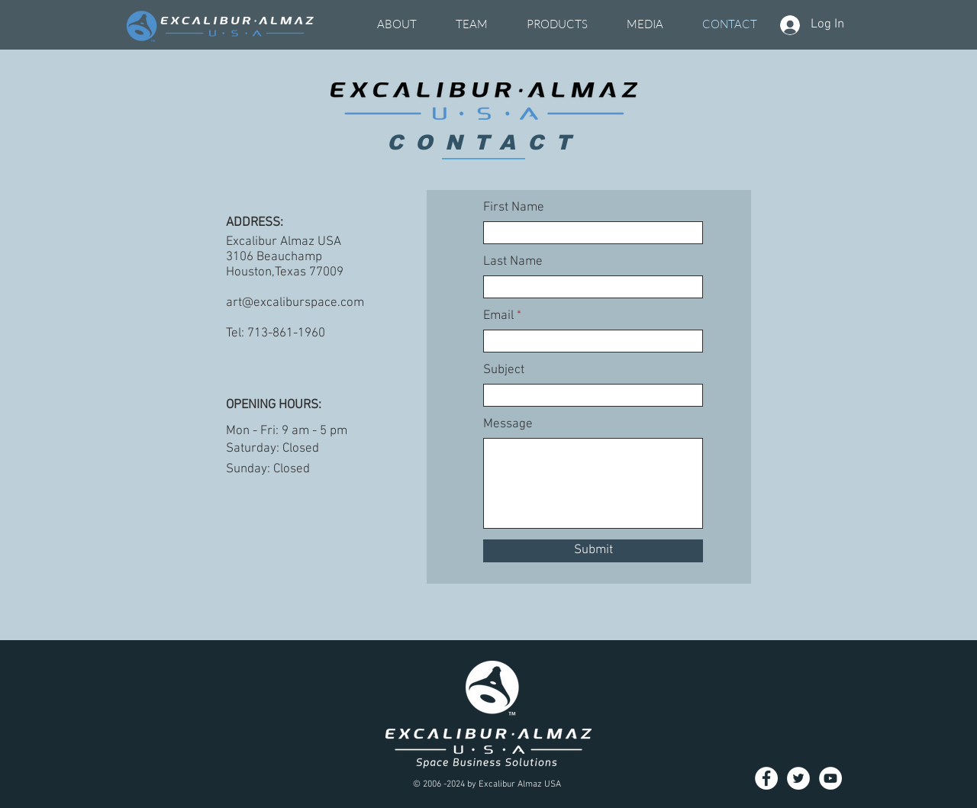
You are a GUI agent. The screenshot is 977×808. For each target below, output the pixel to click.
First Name (513, 207)
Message (508, 424)
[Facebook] (766, 778)
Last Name (513, 262)
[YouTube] (830, 778)
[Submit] (593, 550)
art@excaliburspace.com (295, 303)
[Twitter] (798, 778)
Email (498, 316)
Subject (503, 370)
